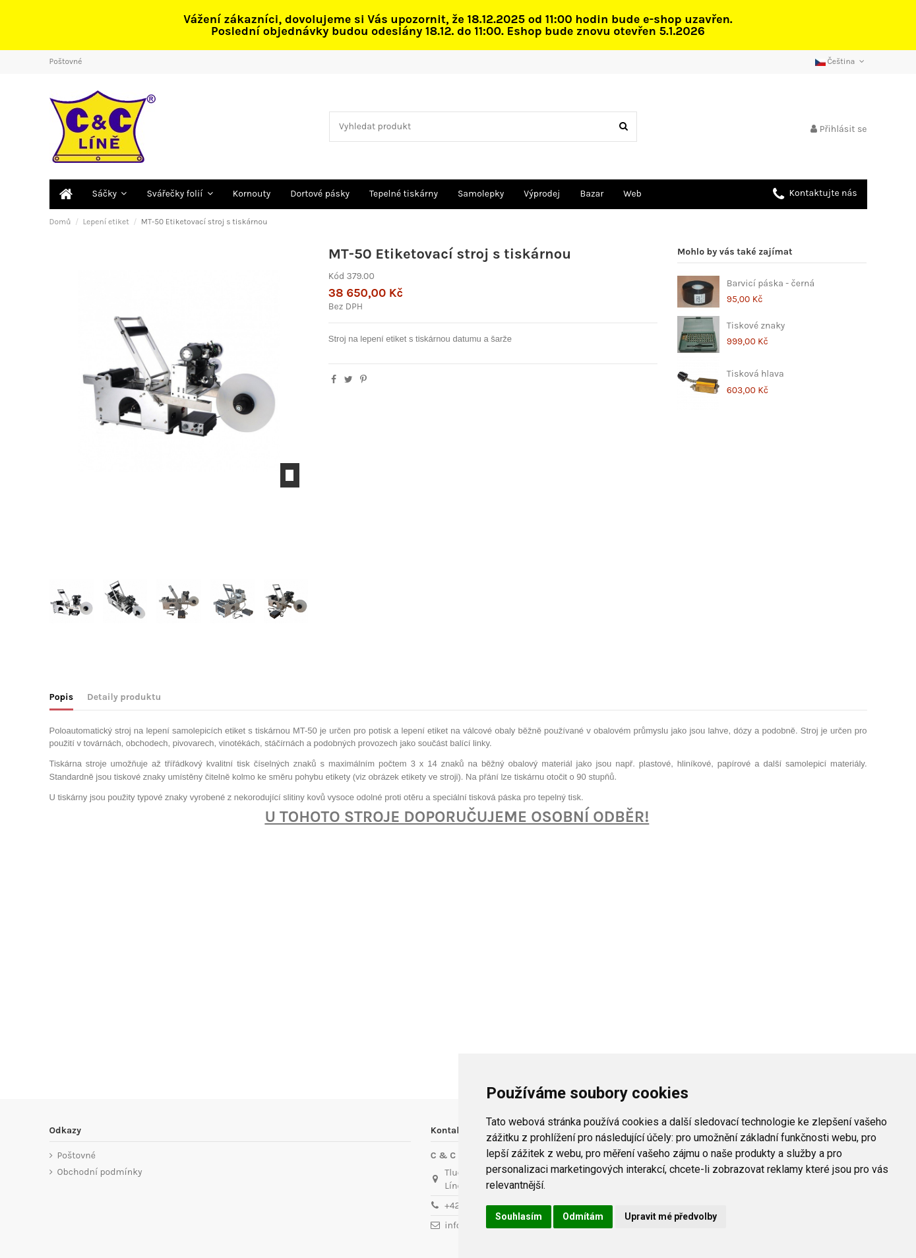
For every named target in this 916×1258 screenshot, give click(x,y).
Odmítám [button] (583, 1216)
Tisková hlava (755, 373)
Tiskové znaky (756, 325)
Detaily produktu (124, 697)
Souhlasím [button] (518, 1216)
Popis (61, 697)
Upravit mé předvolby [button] (671, 1216)
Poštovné (65, 61)
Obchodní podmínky (99, 1172)
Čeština (841, 61)
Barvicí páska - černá (770, 283)
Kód (336, 276)
